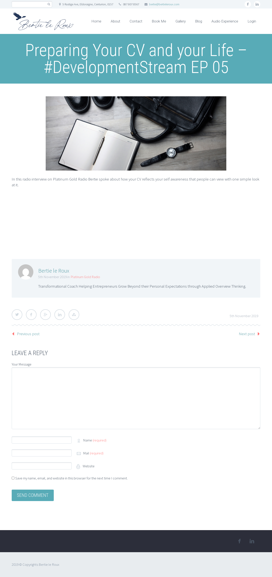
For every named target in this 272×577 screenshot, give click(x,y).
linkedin (257, 4)
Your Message (21, 364)
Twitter (17, 314)
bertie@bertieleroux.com (164, 4)
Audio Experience (224, 21)
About (115, 21)
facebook (248, 4)
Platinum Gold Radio (85, 276)
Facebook (31, 314)
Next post (247, 333)
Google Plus (45, 314)
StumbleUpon (74, 314)
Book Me (159, 21)
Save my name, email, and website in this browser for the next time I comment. (71, 478)
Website (88, 466)
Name (94, 440)
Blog (198, 21)
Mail (93, 453)
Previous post (28, 333)
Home (96, 21)
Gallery (181, 21)
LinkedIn (59, 314)
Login (252, 21)
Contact (136, 21)
